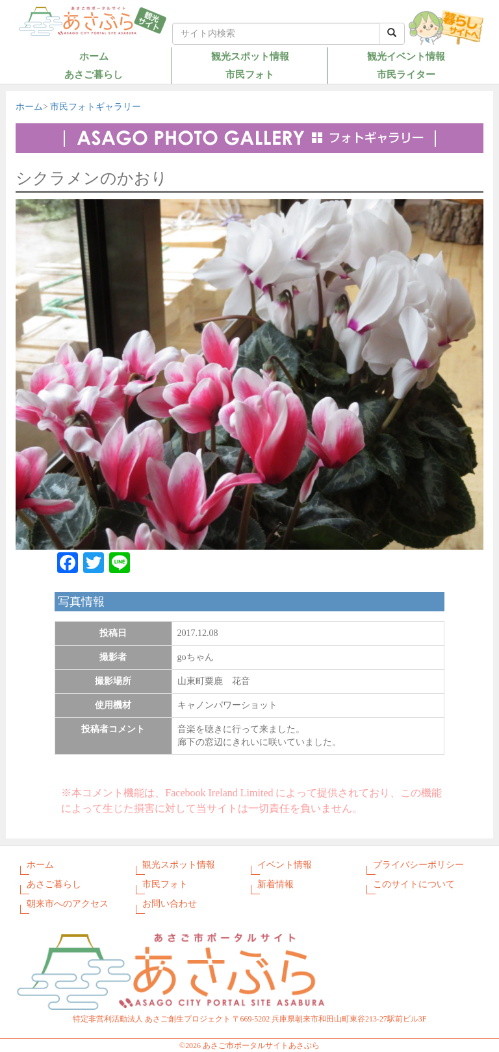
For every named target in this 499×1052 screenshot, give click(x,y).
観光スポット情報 (250, 56)
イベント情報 (284, 865)
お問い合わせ (169, 904)
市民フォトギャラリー (95, 107)
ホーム (94, 56)
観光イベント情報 (406, 56)
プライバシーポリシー (418, 865)
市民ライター (406, 74)
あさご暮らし (93, 74)
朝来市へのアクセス (68, 904)
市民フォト (249, 74)
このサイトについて (414, 884)
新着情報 (275, 884)
